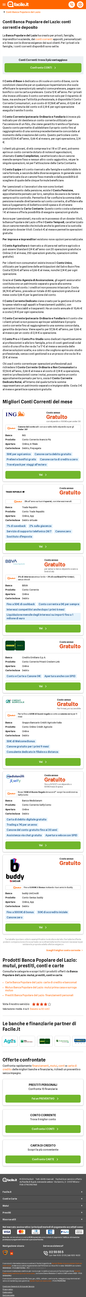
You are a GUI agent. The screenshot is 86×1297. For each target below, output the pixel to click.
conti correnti (43, 39)
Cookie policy (7, 1292)
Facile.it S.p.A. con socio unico (40, 1281)
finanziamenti (40, 1065)
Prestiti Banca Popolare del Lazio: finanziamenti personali (39, 995)
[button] (4, 5)
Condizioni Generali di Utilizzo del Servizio (18, 1286)
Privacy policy (8, 1289)
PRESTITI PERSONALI (43, 1084)
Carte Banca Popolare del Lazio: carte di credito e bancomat (41, 982)
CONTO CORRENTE (43, 1115)
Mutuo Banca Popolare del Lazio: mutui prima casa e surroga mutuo (41, 989)
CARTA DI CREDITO (43, 1145)
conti (61, 1065)
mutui (53, 1065)
